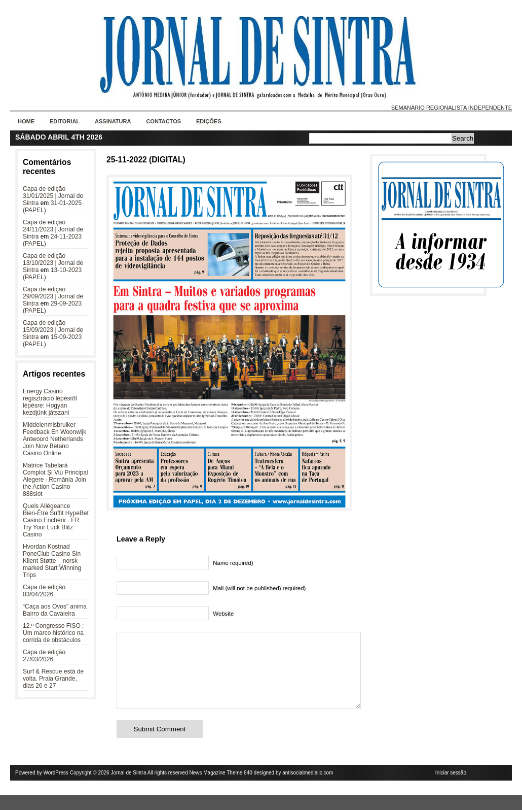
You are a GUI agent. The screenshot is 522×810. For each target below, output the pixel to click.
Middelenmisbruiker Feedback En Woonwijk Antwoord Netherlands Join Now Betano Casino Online (54, 439)
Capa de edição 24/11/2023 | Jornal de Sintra (53, 229)
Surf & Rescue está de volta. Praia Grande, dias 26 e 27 (53, 678)
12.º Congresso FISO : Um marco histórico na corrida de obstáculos (53, 633)
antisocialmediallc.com (307, 788)
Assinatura (113, 121)
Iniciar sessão (450, 788)
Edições (208, 121)
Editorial (65, 121)
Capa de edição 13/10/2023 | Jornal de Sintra (53, 263)
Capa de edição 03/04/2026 (44, 591)
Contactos (163, 121)
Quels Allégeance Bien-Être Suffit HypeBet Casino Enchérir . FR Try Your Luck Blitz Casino (56, 520)
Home (26, 121)
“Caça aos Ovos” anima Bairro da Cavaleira (55, 610)
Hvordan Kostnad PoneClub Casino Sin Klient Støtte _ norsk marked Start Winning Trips (52, 561)
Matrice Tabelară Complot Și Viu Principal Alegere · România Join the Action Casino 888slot (55, 479)
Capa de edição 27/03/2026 (44, 656)
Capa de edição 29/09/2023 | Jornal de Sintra (53, 296)
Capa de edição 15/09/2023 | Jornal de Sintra (53, 330)
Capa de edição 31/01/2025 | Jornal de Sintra (53, 196)
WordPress (56, 788)
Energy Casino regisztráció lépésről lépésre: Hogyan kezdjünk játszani (50, 402)
